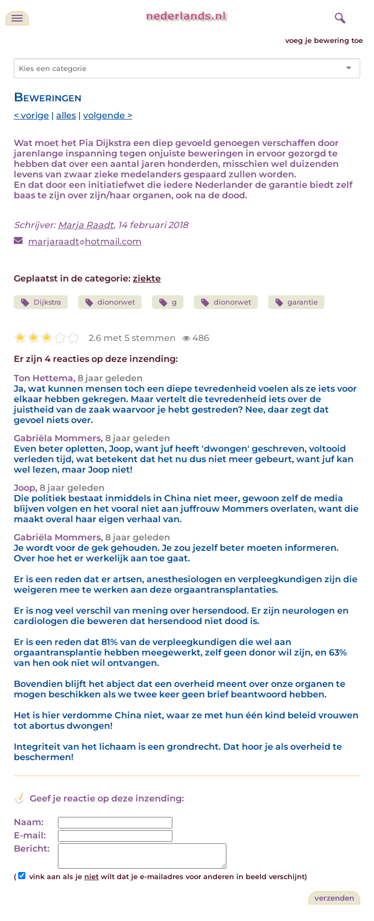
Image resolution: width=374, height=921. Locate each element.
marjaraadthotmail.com (85, 241)
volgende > (107, 115)
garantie (296, 302)
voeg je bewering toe (324, 40)
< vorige (31, 115)
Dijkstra (40, 302)
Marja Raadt (85, 225)
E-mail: (30, 835)
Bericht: (32, 848)
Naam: (29, 822)
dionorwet (110, 302)
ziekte (147, 278)
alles (66, 115)
